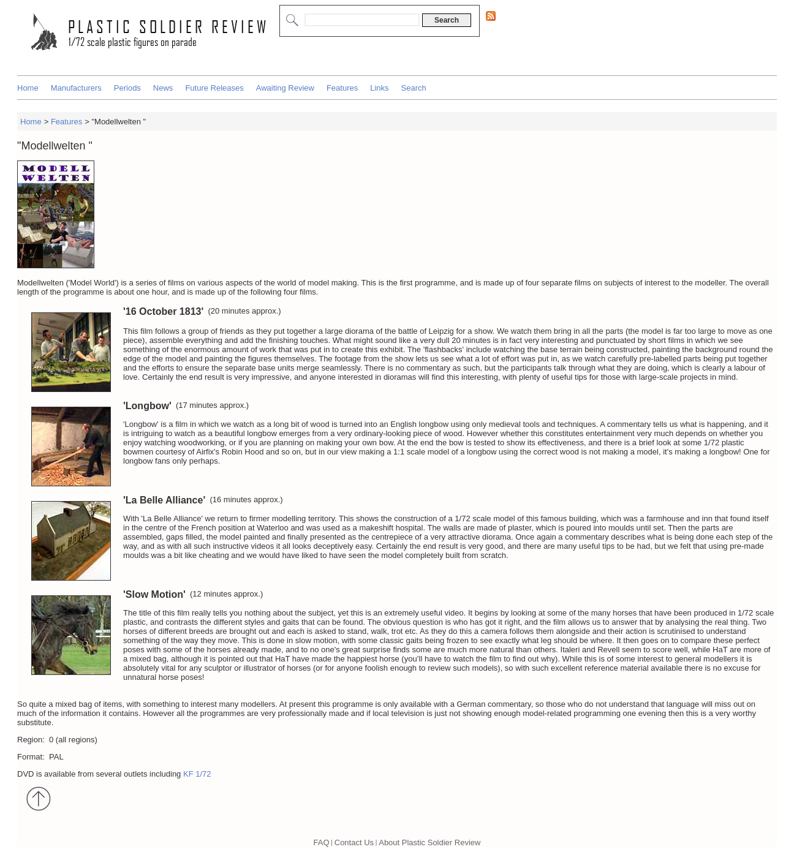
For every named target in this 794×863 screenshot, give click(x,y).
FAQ (322, 842)
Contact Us (354, 842)
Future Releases (214, 87)
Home (28, 87)
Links (379, 87)
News (163, 87)
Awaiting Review (285, 87)
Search (413, 87)
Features (342, 87)
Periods (127, 87)
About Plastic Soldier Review (429, 842)
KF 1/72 (197, 773)
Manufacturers (76, 87)
